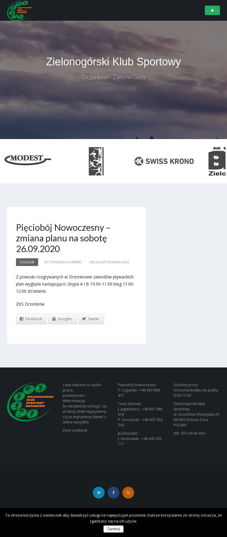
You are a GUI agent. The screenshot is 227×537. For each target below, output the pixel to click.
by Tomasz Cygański (63, 262)
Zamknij (113, 529)
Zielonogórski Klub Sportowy (113, 62)
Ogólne (27, 262)
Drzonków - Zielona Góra (113, 76)
